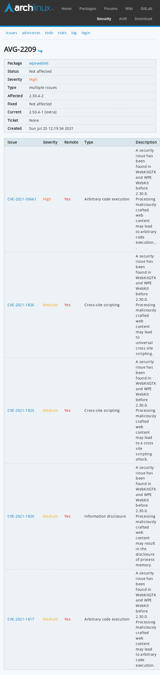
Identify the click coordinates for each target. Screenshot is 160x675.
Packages (87, 9)
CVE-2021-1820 (21, 516)
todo (49, 32)
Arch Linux (28, 8)
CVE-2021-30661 (22, 199)
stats (62, 32)
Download (143, 19)
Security (104, 19)
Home (66, 9)
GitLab (146, 9)
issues (11, 32)
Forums (111, 9)
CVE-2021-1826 (21, 304)
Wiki (129, 9)
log (74, 32)
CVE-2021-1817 (21, 619)
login (86, 32)
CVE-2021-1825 (21, 410)
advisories (31, 32)
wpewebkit (39, 63)
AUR (123, 19)
